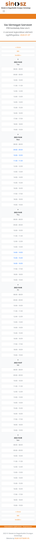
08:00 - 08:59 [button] (18, 69)
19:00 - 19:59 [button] (18, 130)
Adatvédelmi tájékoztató (13, 526)
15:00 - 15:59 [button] (18, 108)
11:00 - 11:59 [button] (18, 86)
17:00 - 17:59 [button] (18, 119)
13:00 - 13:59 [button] (18, 97)
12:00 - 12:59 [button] (18, 91)
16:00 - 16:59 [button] (18, 113)
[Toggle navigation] (4, 11)
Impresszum (27, 526)
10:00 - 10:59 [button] (18, 80)
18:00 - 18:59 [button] (18, 124)
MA (18, 51)
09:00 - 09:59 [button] (18, 75)
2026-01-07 (25, 35)
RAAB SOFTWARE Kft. (22, 538)
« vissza (18, 47)
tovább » (18, 55)
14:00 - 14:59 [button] (18, 102)
